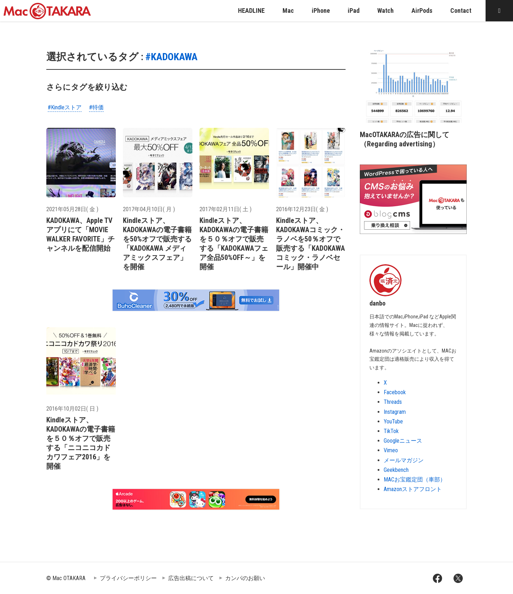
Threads (393, 401)
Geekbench (396, 470)
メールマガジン (404, 460)
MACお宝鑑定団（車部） (415, 479)
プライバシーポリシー (128, 578)
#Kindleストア (65, 107)
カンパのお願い (245, 578)
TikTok (391, 431)
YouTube (393, 421)
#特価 (96, 107)
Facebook (395, 392)
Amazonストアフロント (413, 489)
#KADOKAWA (171, 57)
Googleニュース (403, 440)
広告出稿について (191, 578)
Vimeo (391, 450)
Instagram (395, 411)
